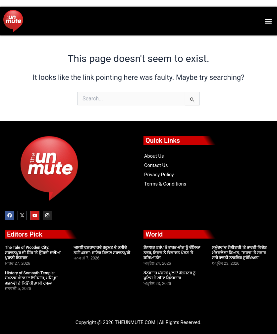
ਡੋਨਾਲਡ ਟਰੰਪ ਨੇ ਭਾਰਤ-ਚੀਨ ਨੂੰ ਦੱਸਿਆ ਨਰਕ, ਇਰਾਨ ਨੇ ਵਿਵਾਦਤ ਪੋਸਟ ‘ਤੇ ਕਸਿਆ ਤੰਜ (171, 252)
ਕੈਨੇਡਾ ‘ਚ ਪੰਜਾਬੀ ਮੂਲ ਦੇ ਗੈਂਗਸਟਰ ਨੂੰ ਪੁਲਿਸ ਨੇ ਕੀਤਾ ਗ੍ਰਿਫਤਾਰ (169, 276)
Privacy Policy (159, 175)
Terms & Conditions (165, 184)
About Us (154, 156)
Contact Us (156, 165)
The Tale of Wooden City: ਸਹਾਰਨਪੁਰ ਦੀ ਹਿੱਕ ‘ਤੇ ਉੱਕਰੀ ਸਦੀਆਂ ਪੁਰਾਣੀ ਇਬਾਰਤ (33, 252)
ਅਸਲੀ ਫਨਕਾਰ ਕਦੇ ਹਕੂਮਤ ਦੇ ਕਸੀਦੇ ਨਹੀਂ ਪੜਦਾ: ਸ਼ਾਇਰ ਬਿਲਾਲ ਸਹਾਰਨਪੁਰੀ (102, 250)
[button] (268, 21)
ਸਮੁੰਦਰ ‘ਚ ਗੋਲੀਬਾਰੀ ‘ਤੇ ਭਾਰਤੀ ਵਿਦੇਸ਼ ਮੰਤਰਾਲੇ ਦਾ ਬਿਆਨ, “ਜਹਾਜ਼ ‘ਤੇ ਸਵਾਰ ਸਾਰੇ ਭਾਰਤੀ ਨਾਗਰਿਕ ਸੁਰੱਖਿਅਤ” (239, 252)
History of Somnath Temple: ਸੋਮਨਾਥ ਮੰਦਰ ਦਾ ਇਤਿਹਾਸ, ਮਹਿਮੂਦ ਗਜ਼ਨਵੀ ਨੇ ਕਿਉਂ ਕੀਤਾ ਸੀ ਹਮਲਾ (31, 278)
